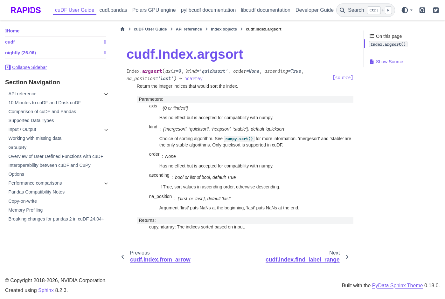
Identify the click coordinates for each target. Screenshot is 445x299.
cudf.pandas (113, 10)
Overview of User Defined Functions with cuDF (55, 156)
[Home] (122, 29)
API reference (22, 93)
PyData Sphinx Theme (397, 285)
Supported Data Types (31, 120)
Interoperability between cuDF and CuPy (49, 165)
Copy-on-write (22, 201)
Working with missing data (34, 138)
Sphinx (46, 290)
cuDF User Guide (74, 10)
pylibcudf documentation (208, 10)
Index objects (224, 29)
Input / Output (22, 129)
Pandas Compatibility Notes (36, 191)
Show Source (386, 61)
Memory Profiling (25, 210)
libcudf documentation (265, 10)
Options (16, 174)
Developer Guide (315, 10)
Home (13, 30)
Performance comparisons (35, 183)
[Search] (365, 10)
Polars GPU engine (154, 10)
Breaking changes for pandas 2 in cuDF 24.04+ (56, 218)
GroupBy (17, 147)
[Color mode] (407, 10)
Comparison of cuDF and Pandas (42, 111)
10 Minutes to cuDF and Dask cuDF (44, 102)
